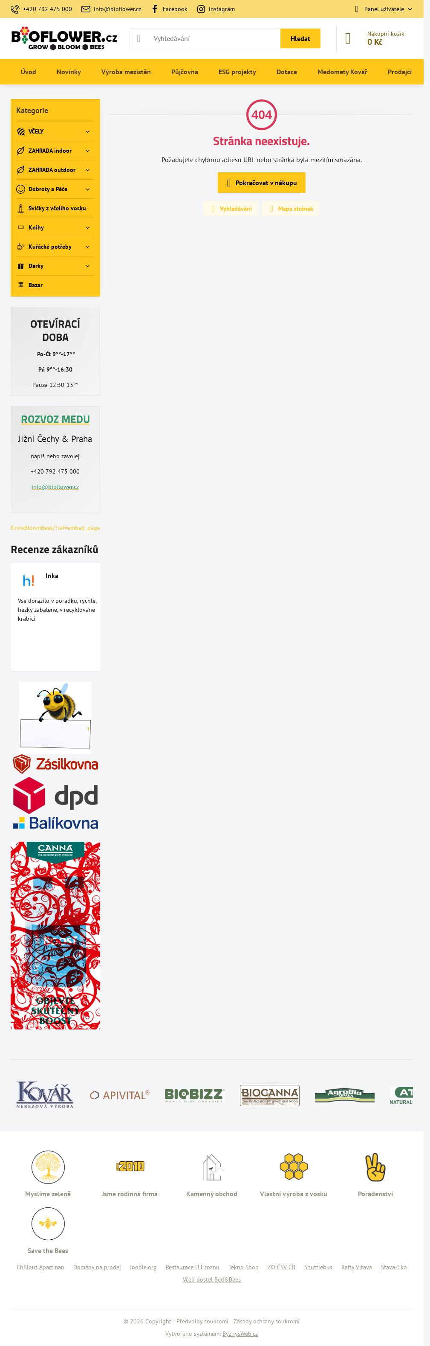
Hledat (300, 38)
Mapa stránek (290, 208)
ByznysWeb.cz (240, 1333)
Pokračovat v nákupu (260, 183)
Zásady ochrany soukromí (267, 1321)
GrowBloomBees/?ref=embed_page (55, 528)
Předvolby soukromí (202, 1321)
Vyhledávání (230, 208)
